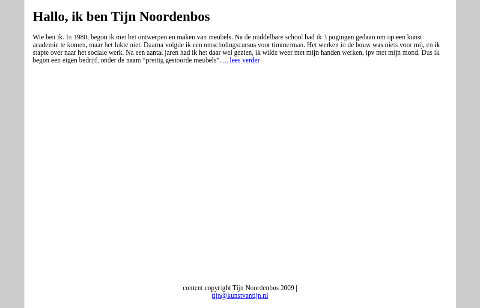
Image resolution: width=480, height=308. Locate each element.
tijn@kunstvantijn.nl (240, 295)
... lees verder (241, 60)
